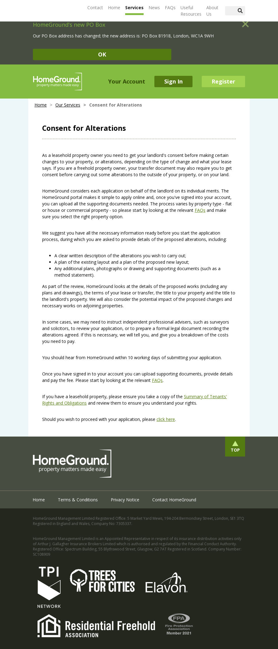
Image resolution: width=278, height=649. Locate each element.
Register (223, 81)
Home (114, 7)
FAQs (170, 7)
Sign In (173, 81)
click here (166, 419)
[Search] (230, 10)
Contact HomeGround (174, 500)
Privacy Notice (125, 500)
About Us (212, 11)
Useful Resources (191, 11)
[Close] (245, 21)
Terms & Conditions (78, 500)
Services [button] (134, 7)
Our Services (67, 105)
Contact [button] (95, 7)
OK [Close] (102, 54)
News (154, 7)
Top (235, 450)
